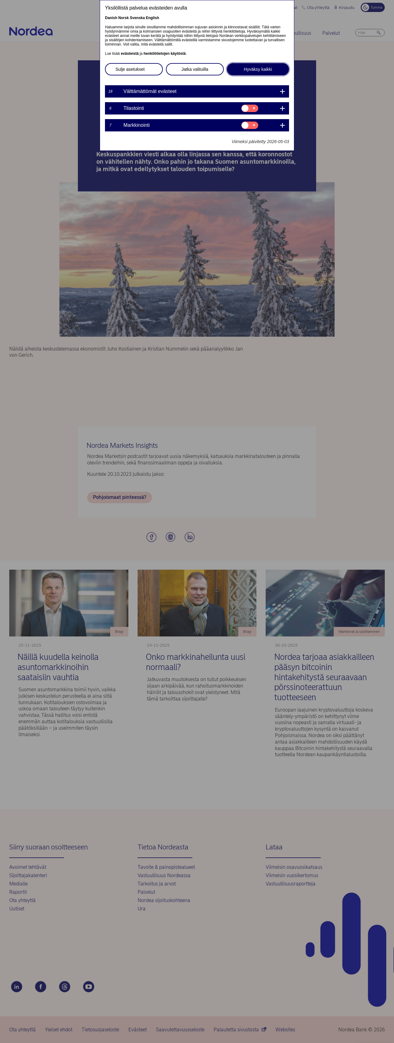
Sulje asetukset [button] (130, 69)
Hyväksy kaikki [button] (258, 69)
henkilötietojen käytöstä (164, 53)
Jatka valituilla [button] (194, 69)
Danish (111, 18)
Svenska (137, 18)
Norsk (123, 18)
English (152, 18)
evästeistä (130, 53)
